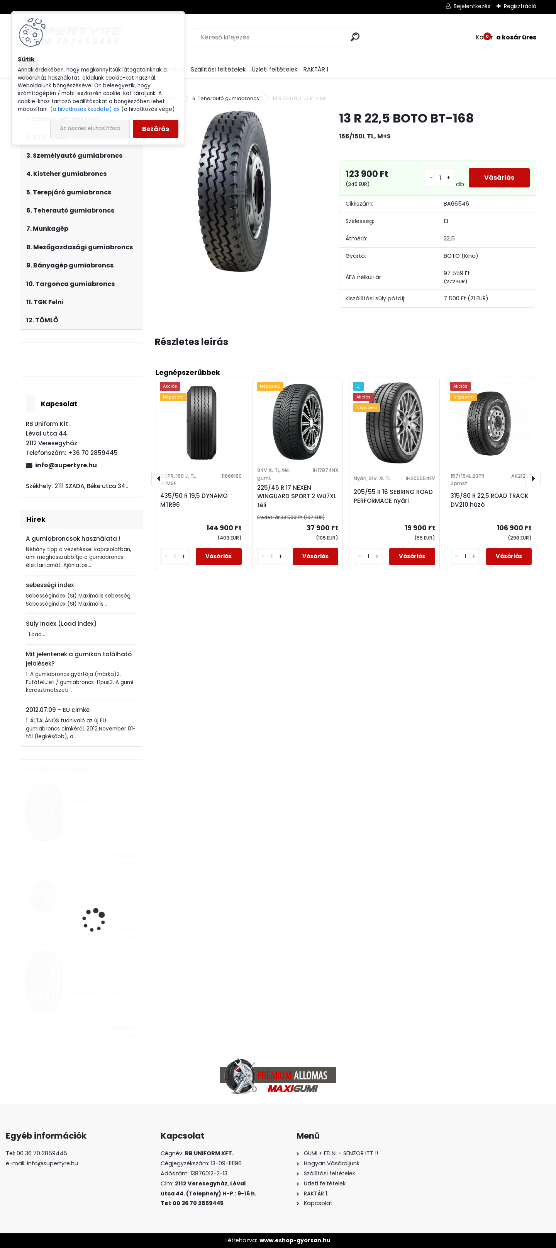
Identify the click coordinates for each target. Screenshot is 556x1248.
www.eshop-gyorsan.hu (295, 1240)
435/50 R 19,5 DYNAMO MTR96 (193, 500)
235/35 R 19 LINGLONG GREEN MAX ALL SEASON (101, 989)
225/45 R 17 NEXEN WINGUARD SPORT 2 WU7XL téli (296, 496)
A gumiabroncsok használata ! (73, 539)
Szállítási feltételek (218, 69)
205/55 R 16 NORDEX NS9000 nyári (97, 806)
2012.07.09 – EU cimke (58, 710)
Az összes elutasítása (90, 128)
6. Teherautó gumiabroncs (225, 98)
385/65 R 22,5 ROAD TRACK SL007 (97, 900)
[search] (355, 36)
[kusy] (439, 178)
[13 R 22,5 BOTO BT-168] (234, 191)
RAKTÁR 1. (316, 69)
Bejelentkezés (472, 6)
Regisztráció (520, 6)
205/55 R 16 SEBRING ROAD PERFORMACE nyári (393, 496)
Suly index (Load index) (61, 624)
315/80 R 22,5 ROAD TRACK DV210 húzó (490, 500)
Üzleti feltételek (274, 69)
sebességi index (50, 585)
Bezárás (155, 128)
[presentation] (159, 478)
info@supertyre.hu (66, 465)
